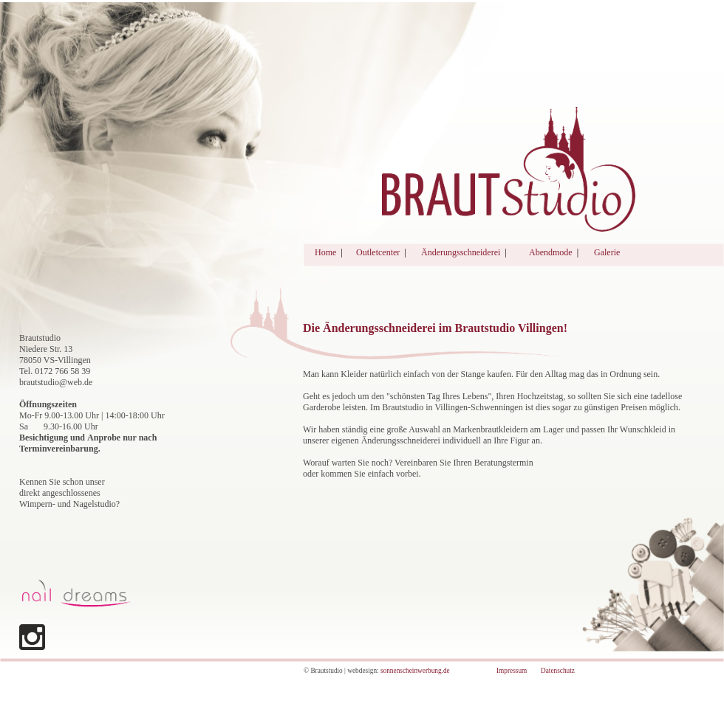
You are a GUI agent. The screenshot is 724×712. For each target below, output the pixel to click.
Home (325, 252)
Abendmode (551, 252)
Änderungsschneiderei (460, 252)
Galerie (607, 252)
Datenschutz (558, 670)
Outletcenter (378, 252)
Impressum (511, 670)
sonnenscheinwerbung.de (415, 670)
